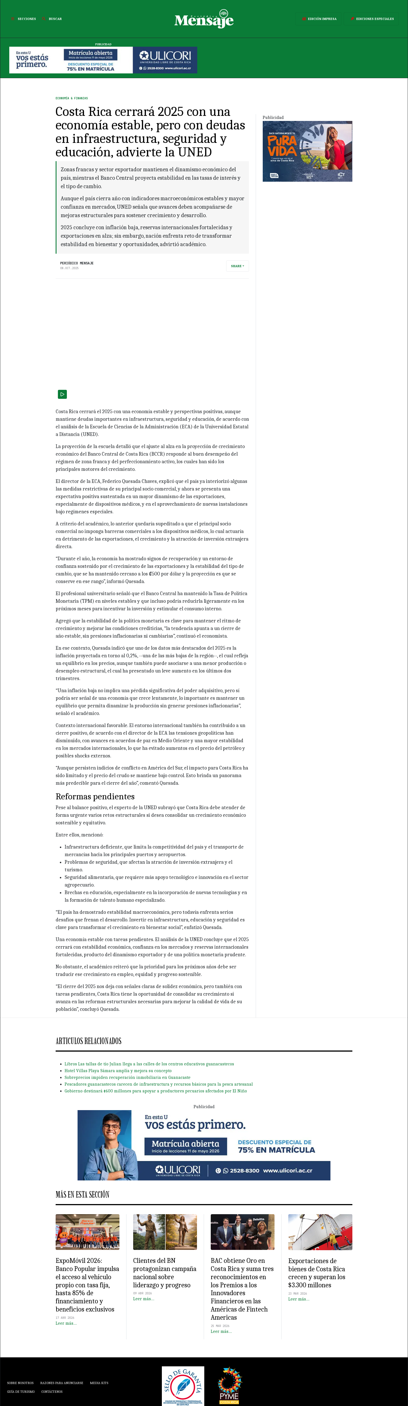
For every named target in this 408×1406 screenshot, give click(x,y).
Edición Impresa (318, 19)
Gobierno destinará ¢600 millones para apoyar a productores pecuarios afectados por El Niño (156, 1091)
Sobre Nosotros (20, 1383)
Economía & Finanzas (72, 98)
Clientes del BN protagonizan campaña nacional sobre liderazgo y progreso (164, 1273)
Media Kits (99, 1383)
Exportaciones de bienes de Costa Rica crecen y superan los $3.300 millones (316, 1273)
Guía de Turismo (21, 1392)
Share (236, 266)
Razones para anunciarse (61, 1383)
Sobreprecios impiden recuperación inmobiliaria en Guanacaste (128, 1077)
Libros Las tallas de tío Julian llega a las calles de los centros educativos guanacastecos (149, 1064)
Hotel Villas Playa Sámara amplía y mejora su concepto (118, 1070)
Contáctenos (51, 1392)
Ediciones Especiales (371, 19)
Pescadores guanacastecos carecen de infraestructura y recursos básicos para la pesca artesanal (159, 1084)
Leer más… (66, 1323)
